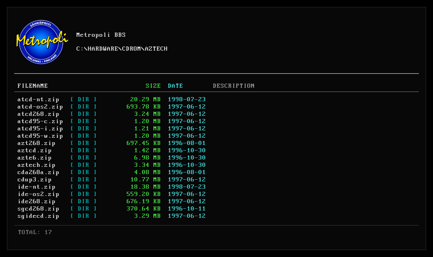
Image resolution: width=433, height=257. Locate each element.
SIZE (153, 86)
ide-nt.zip (37, 186)
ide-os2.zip (39, 194)
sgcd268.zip (39, 208)
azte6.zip (35, 157)
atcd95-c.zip (40, 121)
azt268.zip (37, 143)
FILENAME (33, 86)
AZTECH (156, 48)
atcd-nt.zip (39, 99)
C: (80, 48)
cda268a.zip (39, 172)
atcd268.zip (39, 114)
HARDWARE (103, 48)
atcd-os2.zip (40, 106)
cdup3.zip (35, 179)
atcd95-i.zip (40, 128)
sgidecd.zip (39, 216)
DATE (175, 86)
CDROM (131, 48)
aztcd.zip (35, 150)
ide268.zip (37, 201)
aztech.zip (37, 165)
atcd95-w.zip (40, 135)
